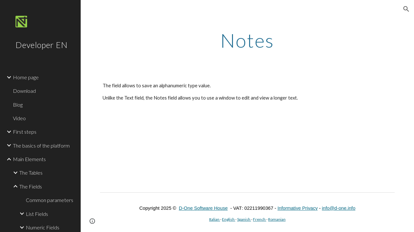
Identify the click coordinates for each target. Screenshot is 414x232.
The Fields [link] (30, 186)
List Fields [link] (37, 214)
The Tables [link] (31, 172)
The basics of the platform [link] (41, 145)
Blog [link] (18, 105)
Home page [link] (26, 77)
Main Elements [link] (29, 159)
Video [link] (19, 118)
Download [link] (24, 91)
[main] (247, 40)
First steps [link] (24, 132)
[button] (406, 9)
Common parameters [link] (49, 200)
